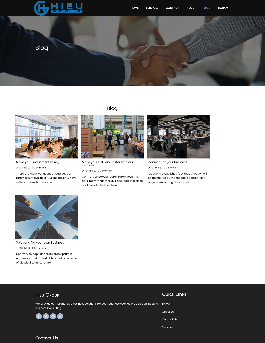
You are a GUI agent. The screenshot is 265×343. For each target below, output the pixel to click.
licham (223, 6)
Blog (207, 6)
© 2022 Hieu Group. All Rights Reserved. (132, 338)
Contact (172, 6)
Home (135, 6)
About (191, 6)
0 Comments (59, 164)
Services (152, 6)
